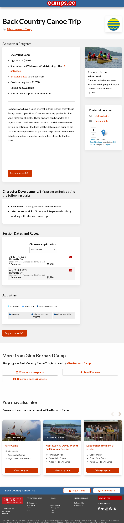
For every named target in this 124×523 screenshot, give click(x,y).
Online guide (31, 500)
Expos (29, 505)
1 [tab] (54, 477)
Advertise (6, 508)
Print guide (31, 502)
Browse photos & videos (103, 374)
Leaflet (92, 139)
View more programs (20, 374)
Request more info (19, 173)
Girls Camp (11, 442)
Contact (5, 510)
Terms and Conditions (55, 519)
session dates (18, 76)
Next (120, 410)
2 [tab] (59, 477)
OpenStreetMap (96, 142)
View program (21, 467)
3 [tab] (64, 477)
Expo (52, 507)
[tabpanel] (21, 444)
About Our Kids (8, 506)
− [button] (93, 135)
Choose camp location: (43, 248)
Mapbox (108, 145)
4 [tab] (69, 477)
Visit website (102, 116)
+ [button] (93, 130)
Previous (112, 410)
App (28, 507)
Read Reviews (62, 372)
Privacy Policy (73, 519)
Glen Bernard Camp (19, 29)
